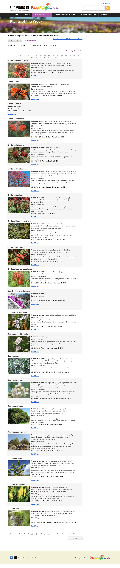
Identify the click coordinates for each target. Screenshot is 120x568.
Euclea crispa (13, 358)
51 (28, 56)
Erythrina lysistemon (16, 170)
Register (107, 4)
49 (20, 56)
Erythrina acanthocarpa (18, 60)
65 (36, 57)
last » (56, 57)
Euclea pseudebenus (17, 435)
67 (44, 57)
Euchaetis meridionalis (17, 336)
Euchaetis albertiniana (17, 314)
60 (66, 56)
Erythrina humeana (16, 119)
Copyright (78, 558)
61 (70, 56)
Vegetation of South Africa (65, 15)
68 (49, 57)
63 (78, 56)
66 (40, 57)
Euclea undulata (15, 461)
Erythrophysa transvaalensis (20, 270)
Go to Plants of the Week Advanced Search (67, 40)
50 (24, 56)
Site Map (84, 558)
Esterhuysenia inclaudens (19, 292)
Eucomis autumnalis (16, 487)
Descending (78, 51)
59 (62, 56)
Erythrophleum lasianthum (19, 222)
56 (49, 56)
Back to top (75, 541)
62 (74, 56)
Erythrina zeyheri (15, 196)
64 (32, 57)
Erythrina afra (13, 82)
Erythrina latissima (16, 145)
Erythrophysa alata (16, 248)
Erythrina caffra (14, 104)
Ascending (69, 51)
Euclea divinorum (15, 382)
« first (12, 56)
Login (102, 4)
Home (16, 15)
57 (53, 56)
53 (37, 56)
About (27, 15)
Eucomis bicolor (14, 511)
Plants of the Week (42, 15)
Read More (34, 76)
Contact (104, 15)
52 (32, 56)
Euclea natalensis (15, 408)
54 (41, 56)
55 (45, 56)
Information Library (88, 15)
